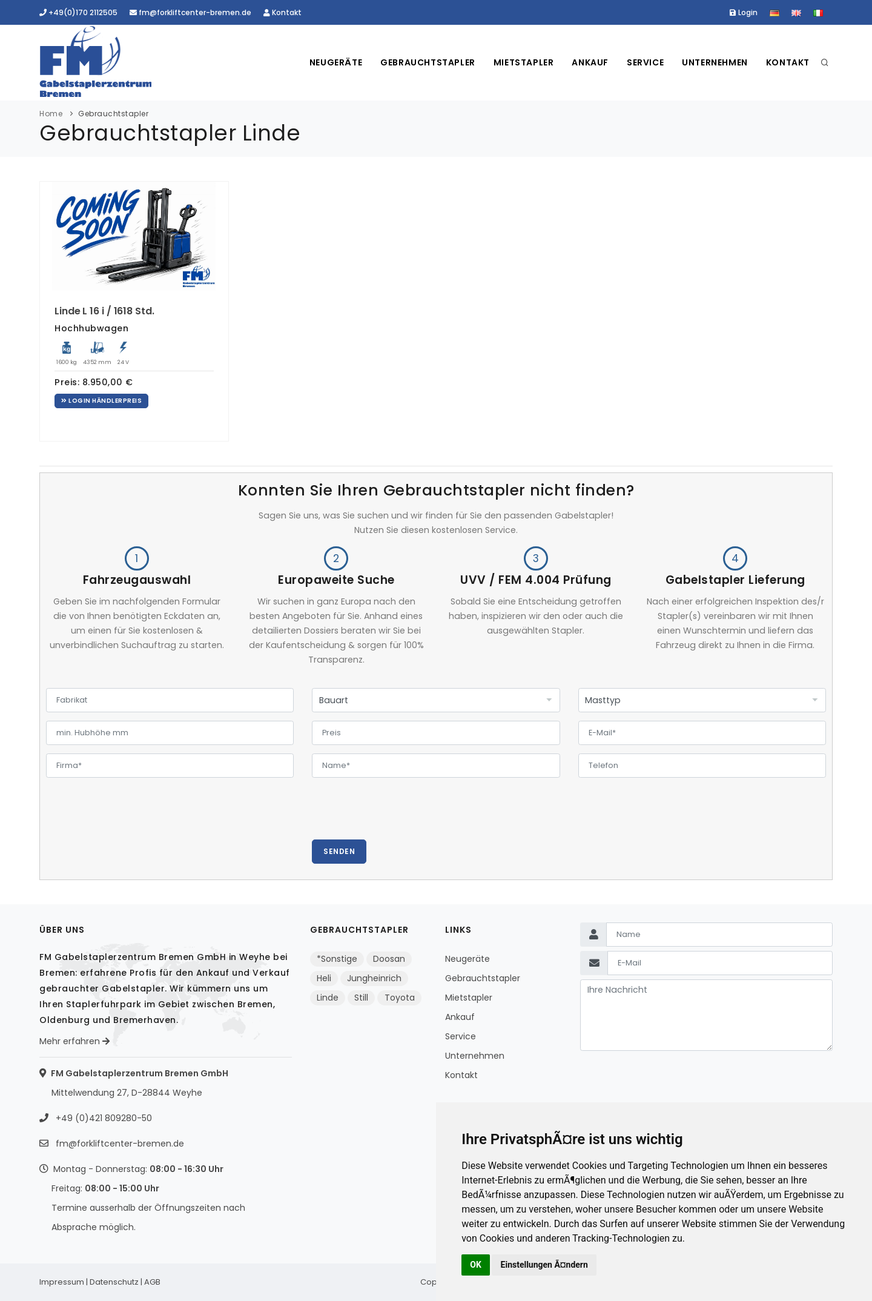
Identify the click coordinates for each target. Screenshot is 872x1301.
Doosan (389, 959)
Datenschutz (114, 1282)
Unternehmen (715, 62)
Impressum (61, 1282)
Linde (328, 997)
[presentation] (404, 815)
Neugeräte (335, 62)
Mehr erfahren (74, 1041)
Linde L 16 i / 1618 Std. (104, 311)
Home (50, 113)
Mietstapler (524, 62)
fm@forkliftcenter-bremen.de (190, 12)
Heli (324, 978)
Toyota (400, 997)
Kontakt (282, 12)
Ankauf (590, 62)
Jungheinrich (374, 978)
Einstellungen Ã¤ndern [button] (544, 1265)
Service (645, 62)
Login (744, 12)
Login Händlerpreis (101, 400)
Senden (339, 851)
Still (361, 997)
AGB (152, 1282)
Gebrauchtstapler (427, 62)
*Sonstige (337, 959)
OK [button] (475, 1265)
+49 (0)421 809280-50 (102, 1118)
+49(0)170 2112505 (78, 12)
